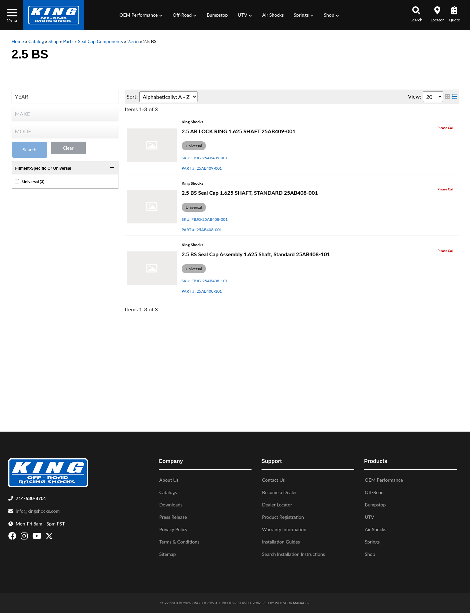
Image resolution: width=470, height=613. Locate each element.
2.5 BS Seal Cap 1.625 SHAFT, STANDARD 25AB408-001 (250, 192)
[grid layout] (447, 96)
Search (29, 149)
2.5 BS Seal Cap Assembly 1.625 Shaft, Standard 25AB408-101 (256, 254)
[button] (141, 15)
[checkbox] (17, 181)
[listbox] (65, 97)
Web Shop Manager (292, 603)
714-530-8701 (31, 498)
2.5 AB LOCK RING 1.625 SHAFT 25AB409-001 (239, 131)
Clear (68, 148)
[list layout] (454, 96)
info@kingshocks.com (38, 511)
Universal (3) (33, 181)
